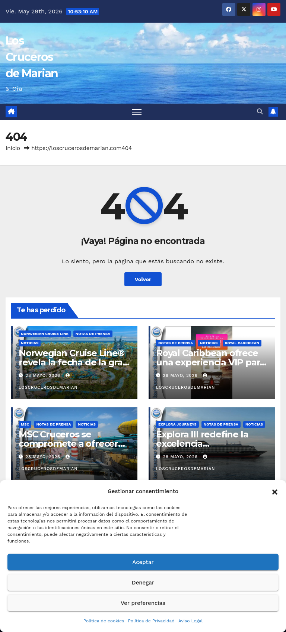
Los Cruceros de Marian (32, 57)
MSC (25, 424)
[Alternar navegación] (137, 112)
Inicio (13, 148)
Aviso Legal (190, 620)
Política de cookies (103, 620)
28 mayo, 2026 (44, 375)
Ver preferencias (143, 603)
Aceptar (142, 562)
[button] (275, 491)
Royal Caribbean (242, 343)
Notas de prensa (93, 334)
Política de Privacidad (151, 620)
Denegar (143, 582)
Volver (143, 279)
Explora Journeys (177, 424)
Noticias (29, 343)
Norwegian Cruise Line (45, 334)
